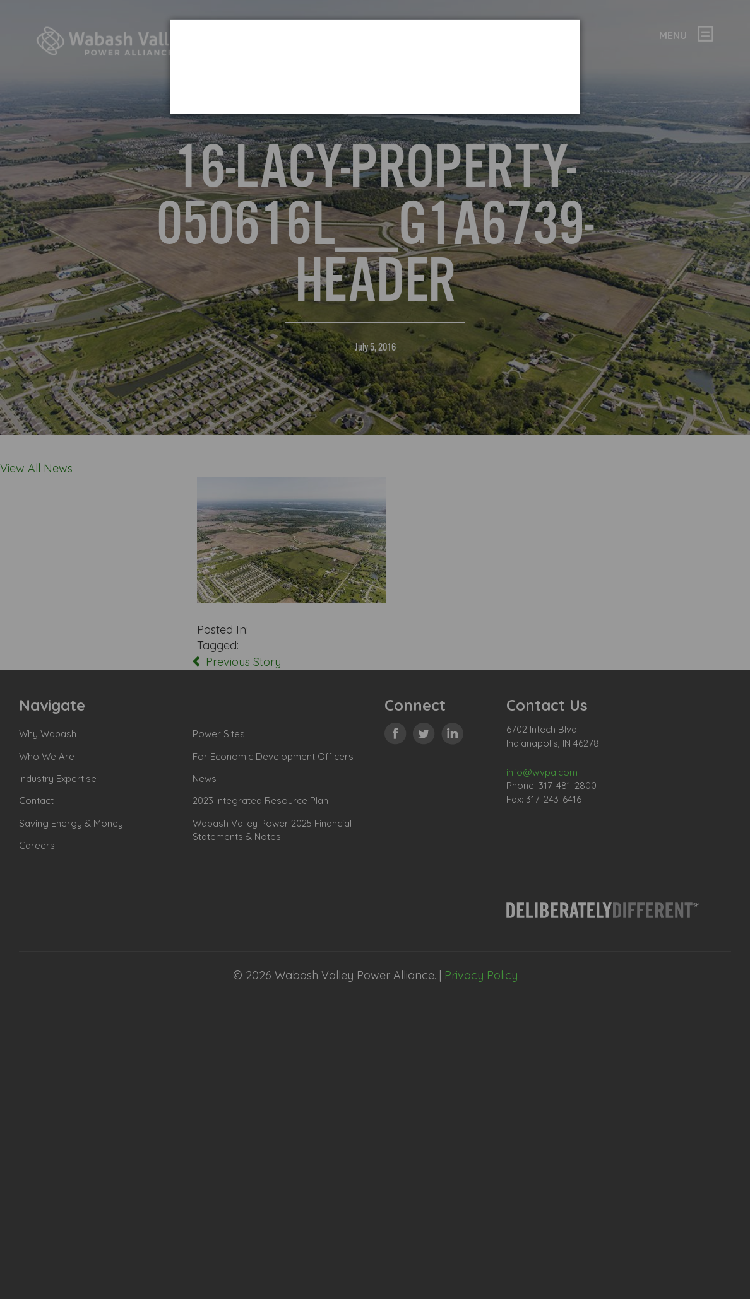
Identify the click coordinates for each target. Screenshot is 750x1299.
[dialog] (375, 66)
